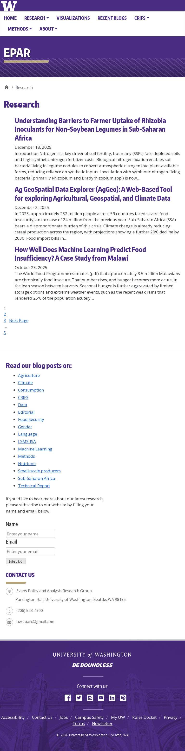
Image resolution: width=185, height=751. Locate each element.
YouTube (103, 697)
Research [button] (34, 18)
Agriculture (29, 375)
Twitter (81, 697)
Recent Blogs (112, 18)
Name (12, 524)
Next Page (18, 320)
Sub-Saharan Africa (36, 478)
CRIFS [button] (139, 18)
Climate (25, 382)
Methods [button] (18, 29)
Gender (25, 427)
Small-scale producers (39, 471)
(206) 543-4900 (29, 610)
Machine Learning (35, 449)
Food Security (31, 419)
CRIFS (23, 397)
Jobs (64, 717)
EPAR (7, 86)
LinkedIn (114, 697)
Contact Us (42, 717)
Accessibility (13, 717)
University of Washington (10, 5)
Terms (79, 723)
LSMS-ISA (27, 441)
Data (22, 404)
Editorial (26, 412)
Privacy (171, 717)
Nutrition (27, 463)
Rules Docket (144, 717)
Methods (26, 456)
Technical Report (34, 485)
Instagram (92, 697)
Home (10, 18)
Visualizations (73, 18)
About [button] (47, 29)
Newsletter (102, 723)
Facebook (70, 697)
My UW (118, 717)
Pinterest (125, 697)
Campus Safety (89, 717)
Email (11, 541)
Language (27, 434)
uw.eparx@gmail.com (35, 621)
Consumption (31, 390)
